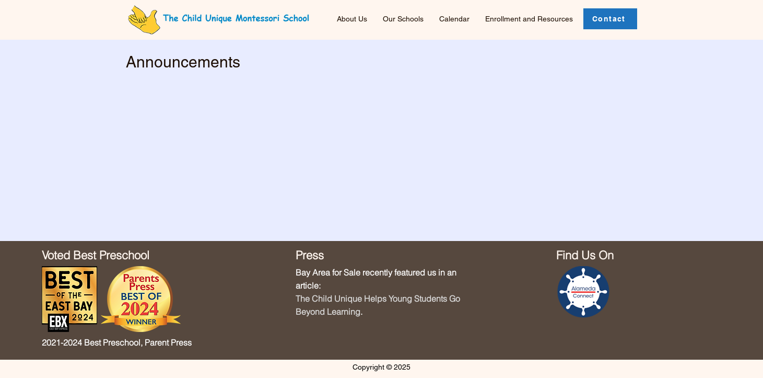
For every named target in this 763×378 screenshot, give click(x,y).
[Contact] (610, 18)
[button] (406, 18)
